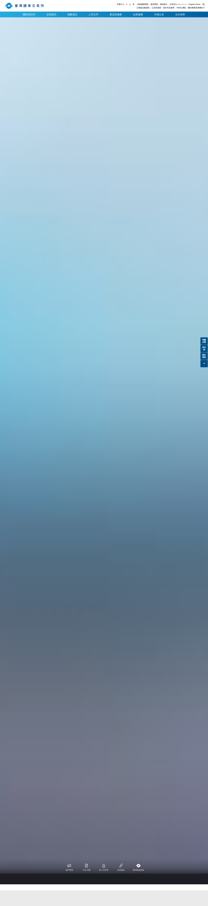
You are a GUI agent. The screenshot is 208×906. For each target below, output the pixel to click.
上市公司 (93, 14)
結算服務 (138, 14)
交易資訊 (51, 14)
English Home (194, 4)
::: (2, 2)
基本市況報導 (168, 8)
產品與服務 (116, 14)
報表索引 (164, 4)
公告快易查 (156, 8)
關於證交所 (29, 14)
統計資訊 (204, 356)
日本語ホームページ (178, 4)
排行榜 (204, 348)
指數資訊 (72, 14)
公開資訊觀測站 (143, 8)
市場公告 (159, 14)
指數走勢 (204, 341)
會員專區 (154, 4)
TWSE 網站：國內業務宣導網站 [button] (189, 8)
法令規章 (180, 14)
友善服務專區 (142, 4)
